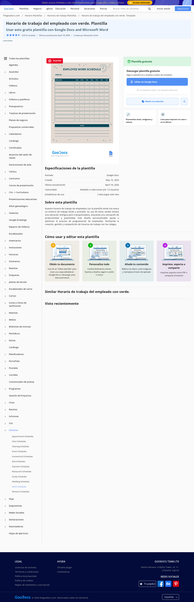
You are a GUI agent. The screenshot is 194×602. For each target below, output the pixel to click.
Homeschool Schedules (22, 456)
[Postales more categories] (5, 368)
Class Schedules (19, 441)
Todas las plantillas (17, 58)
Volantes (13, 213)
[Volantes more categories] (5, 213)
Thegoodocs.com (11, 15)
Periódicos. (14, 333)
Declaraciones (16, 519)
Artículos (13, 78)
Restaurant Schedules (21, 471)
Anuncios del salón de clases (20, 156)
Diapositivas (15, 505)
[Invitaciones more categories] (5, 248)
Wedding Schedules (20, 481)
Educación (60, 8)
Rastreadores (16, 526)
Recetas (13, 409)
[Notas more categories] (5, 341)
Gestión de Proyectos (20, 395)
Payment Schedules (21, 466)
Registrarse (183, 8)
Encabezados (16, 233)
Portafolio (14, 361)
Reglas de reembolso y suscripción (32, 584)
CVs (11, 423)
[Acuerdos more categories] (5, 72)
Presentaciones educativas (23, 199)
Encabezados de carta (20, 288)
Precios (103, 8)
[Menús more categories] (5, 320)
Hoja (11, 498)
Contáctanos (63, 571)
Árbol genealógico (18, 206)
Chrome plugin (64, 567)
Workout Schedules (20, 491)
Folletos (13, 85)
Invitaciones (15, 247)
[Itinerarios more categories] (5, 261)
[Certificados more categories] (5, 148)
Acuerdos (14, 71)
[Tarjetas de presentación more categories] (5, 113)
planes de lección (18, 282)
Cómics (12, 171)
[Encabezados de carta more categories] (5, 289)
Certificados (15, 147)
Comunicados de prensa (21, 381)
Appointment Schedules (22, 436)
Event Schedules (19, 451)
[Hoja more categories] (5, 499)
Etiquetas (14, 275)
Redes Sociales (16, 512)
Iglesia (49, 8)
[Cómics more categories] (5, 172)
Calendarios (15, 133)
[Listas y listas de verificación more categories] (5, 303)
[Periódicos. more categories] (5, 334)
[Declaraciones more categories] (5, 520)
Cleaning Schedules (20, 446)
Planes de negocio (18, 120)
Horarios (13, 430)
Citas (11, 402)
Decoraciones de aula (20, 164)
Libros (12, 92)
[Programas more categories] (5, 389)
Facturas (13, 254)
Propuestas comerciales (21, 127)
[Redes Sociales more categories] (5, 513)
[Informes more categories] (5, 416)
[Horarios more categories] (5, 430)
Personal (75, 8)
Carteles (13, 374)
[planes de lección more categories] (5, 282)
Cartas (12, 295)
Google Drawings (18, 219)
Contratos (14, 178)
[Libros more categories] (5, 93)
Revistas (13, 268)
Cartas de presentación (21, 185)
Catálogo (14, 140)
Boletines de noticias (20, 326)
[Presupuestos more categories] (5, 106)
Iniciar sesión (163, 8)
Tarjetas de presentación (22, 113)
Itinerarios (14, 261)
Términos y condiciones (27, 571)
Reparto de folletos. (19, 226)
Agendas (13, 64)
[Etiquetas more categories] (5, 275)
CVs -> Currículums (19, 192)
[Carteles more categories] (5, 375)
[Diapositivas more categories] (5, 506)
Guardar (54, 61)
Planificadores (16, 354)
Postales (13, 368)
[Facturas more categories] (5, 255)
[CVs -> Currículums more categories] (5, 192)
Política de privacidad (26, 576)
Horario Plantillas (34, 15)
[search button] (149, 9)
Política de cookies (24, 580)
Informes (14, 416)
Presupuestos (16, 106)
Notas (12, 340)
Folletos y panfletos (19, 99)
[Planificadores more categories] (5, 354)
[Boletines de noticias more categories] (5, 327)
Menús (12, 319)
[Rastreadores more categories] (5, 527)
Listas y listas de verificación (17, 304)
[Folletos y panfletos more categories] (5, 100)
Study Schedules (19, 476)
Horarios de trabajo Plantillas (62, 15)
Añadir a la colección (152, 101)
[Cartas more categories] (5, 296)
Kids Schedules (18, 461)
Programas (15, 388)
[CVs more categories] (5, 423)
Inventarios (15, 240)
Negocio (37, 8)
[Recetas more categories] (5, 410)
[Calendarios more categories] (5, 134)
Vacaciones (89, 8)
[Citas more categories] (5, 403)
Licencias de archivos (25, 567)
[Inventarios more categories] (5, 241)
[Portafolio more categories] (5, 361)
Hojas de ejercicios (18, 533)
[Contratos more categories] (5, 179)
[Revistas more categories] (5, 268)
